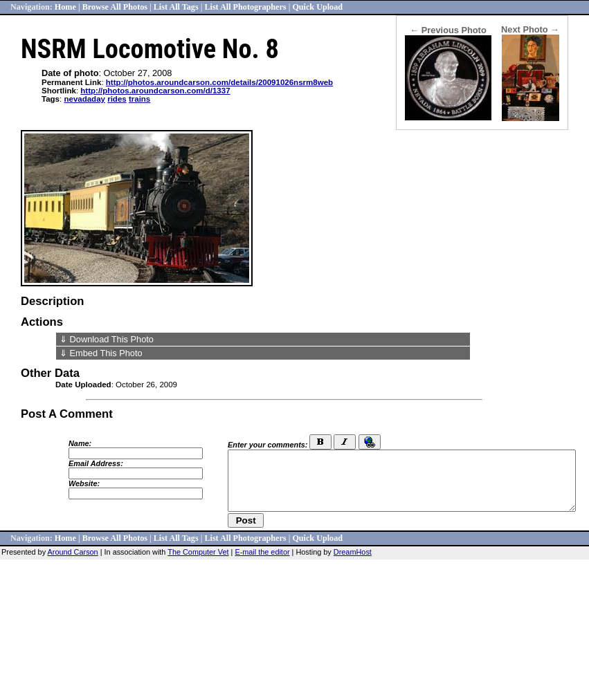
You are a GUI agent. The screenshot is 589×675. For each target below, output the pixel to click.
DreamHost (353, 552)
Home (65, 7)
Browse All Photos (114, 7)
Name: (80, 443)
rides (117, 99)
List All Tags (176, 7)
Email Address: (96, 463)
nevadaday (84, 99)
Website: (84, 483)
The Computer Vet (197, 552)
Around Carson (73, 552)
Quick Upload (317, 7)
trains (139, 99)
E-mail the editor (262, 552)
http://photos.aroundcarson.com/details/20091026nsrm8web (219, 82)
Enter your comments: (267, 445)
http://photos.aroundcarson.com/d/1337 (155, 90)
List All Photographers (245, 7)
